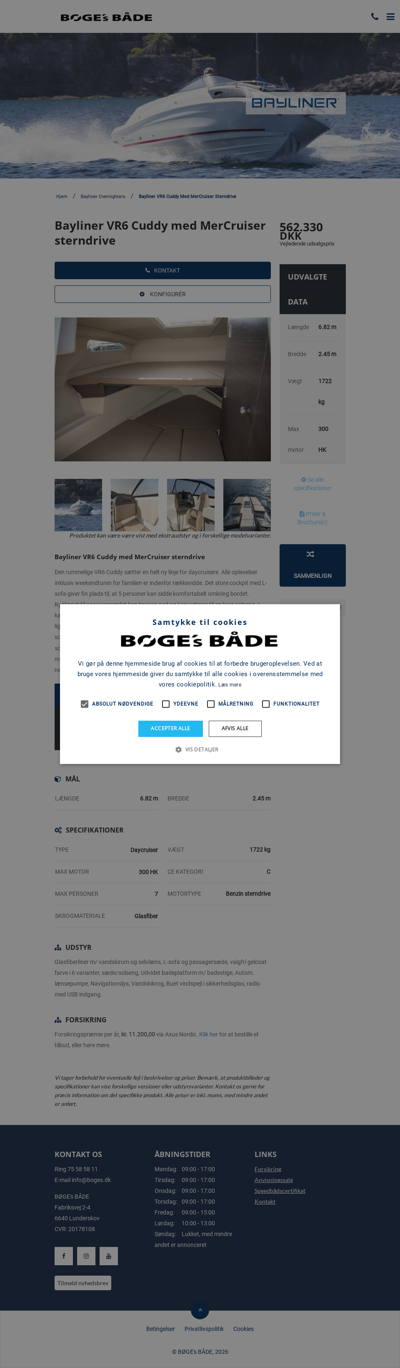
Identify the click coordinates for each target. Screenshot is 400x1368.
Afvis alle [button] (235, 728)
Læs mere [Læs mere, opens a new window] (229, 685)
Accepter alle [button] (170, 728)
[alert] (200, 684)
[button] (200, 749)
